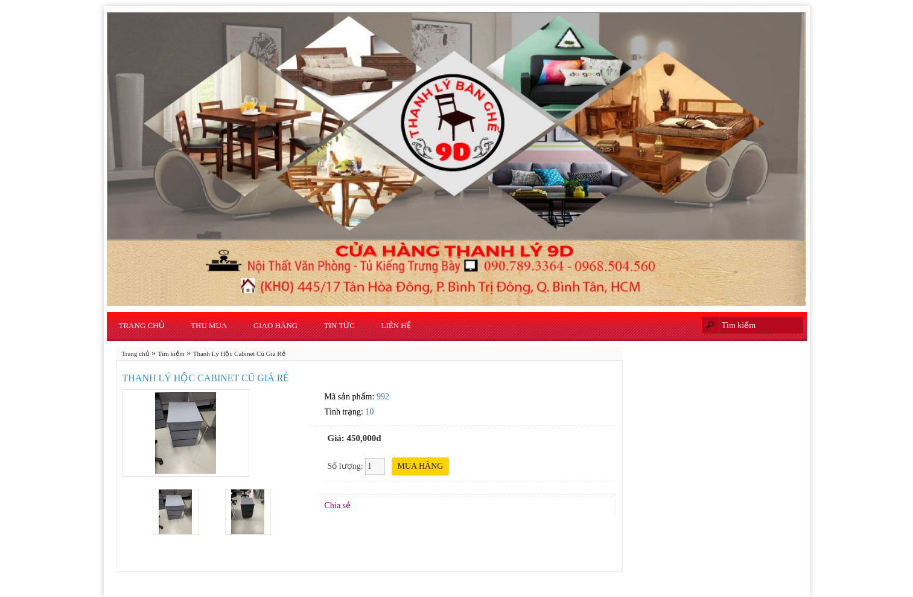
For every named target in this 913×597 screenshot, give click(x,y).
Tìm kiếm (171, 353)
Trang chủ (142, 325)
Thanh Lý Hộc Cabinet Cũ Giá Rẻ (239, 353)
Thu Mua (209, 325)
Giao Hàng (275, 325)
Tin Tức (339, 325)
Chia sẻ (338, 505)
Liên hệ (396, 325)
